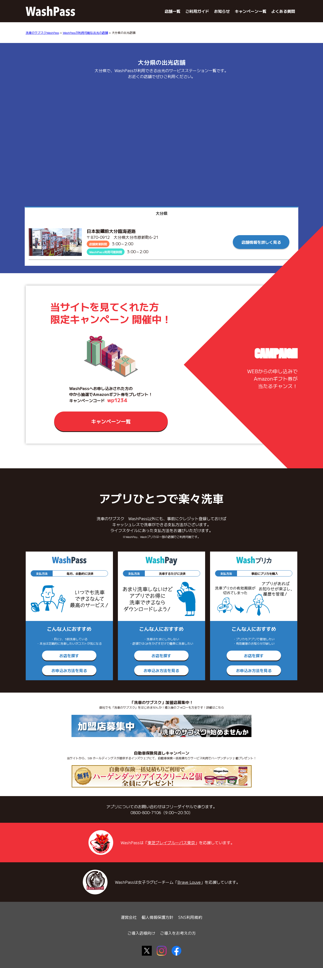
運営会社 (129, 917)
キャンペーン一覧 (250, 11)
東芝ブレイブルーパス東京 (171, 842)
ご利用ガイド (197, 11)
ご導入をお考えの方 (178, 933)
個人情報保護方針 (157, 917)
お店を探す (69, 656)
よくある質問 (283, 11)
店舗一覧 (172, 11)
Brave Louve (189, 882)
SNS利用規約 (190, 917)
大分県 (162, 213)
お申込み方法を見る (69, 670)
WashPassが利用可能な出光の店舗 (85, 32)
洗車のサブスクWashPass (42, 32)
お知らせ (222, 11)
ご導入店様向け (141, 933)
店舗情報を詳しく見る (261, 242)
